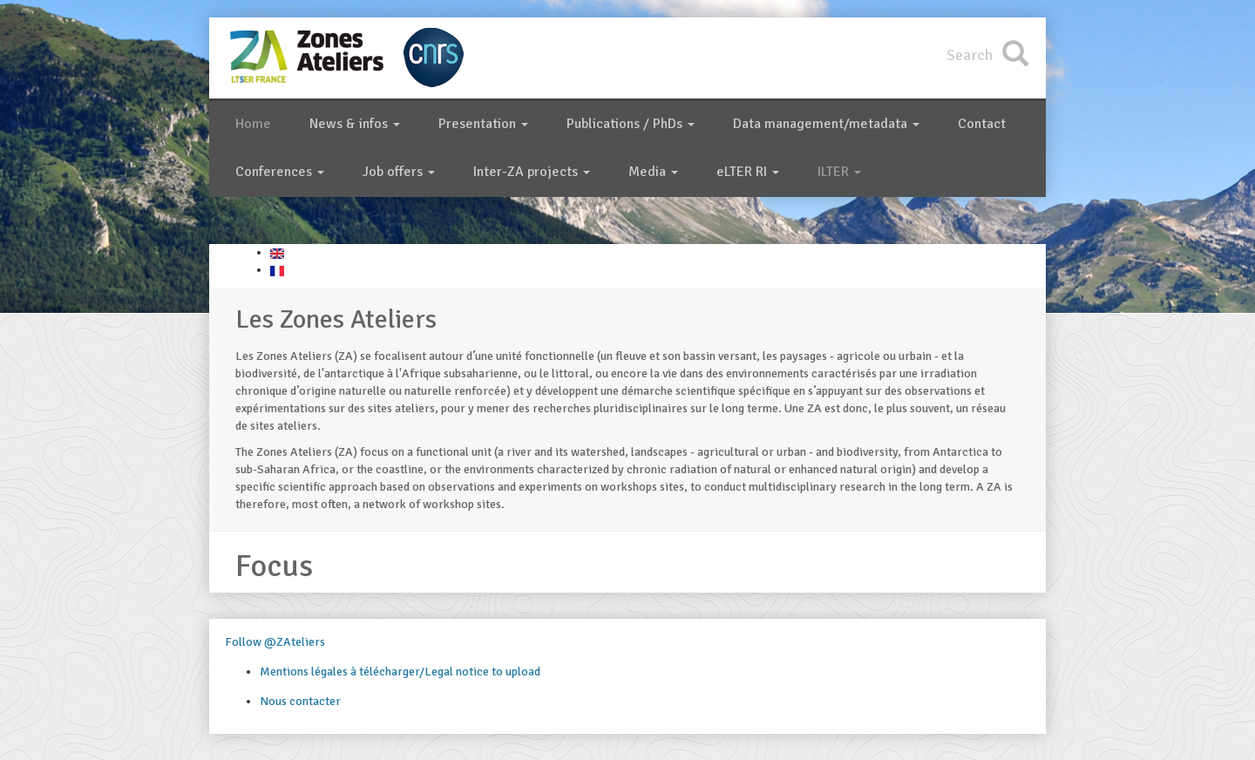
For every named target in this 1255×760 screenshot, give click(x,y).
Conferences (279, 171)
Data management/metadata (826, 123)
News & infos (354, 123)
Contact (982, 123)
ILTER (839, 171)
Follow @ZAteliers (275, 641)
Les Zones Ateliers (336, 319)
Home (253, 123)
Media (653, 171)
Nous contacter (300, 701)
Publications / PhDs (630, 123)
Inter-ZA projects (531, 171)
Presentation (483, 123)
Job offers (399, 171)
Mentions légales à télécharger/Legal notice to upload (400, 671)
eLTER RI (747, 171)
